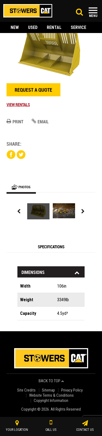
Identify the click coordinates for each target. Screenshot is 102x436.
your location (17, 426)
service (78, 27)
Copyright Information (51, 401)
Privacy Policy (72, 390)
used (33, 27)
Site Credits (26, 390)
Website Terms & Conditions (51, 395)
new (15, 27)
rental (54, 27)
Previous (19, 211)
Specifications (51, 246)
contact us (85, 426)
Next (83, 211)
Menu (93, 16)
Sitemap (48, 390)
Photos (21, 186)
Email (40, 122)
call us (50, 426)
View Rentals (18, 104)
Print (15, 122)
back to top (51, 381)
